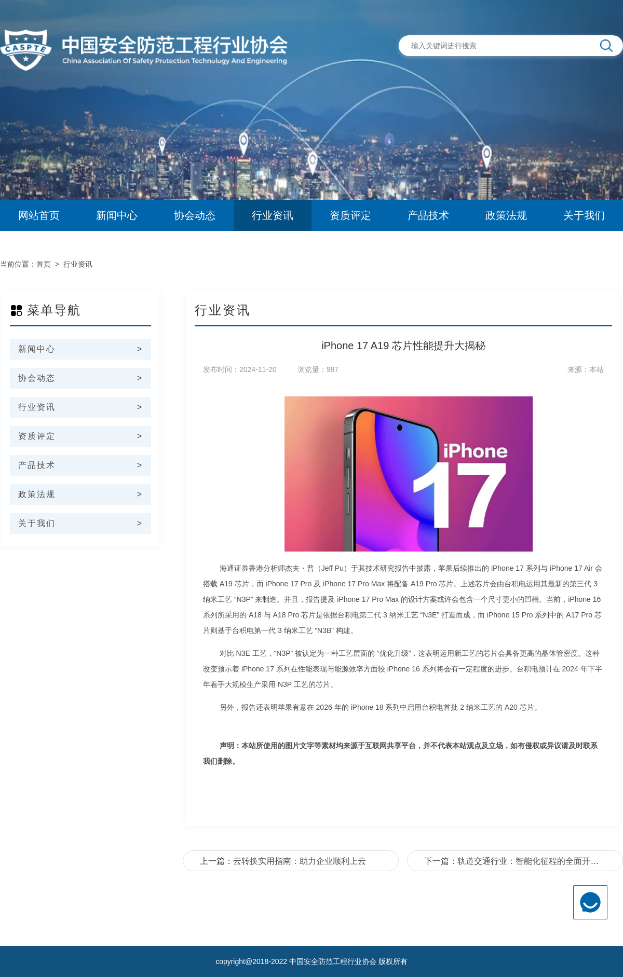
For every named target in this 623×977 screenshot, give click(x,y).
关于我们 (584, 215)
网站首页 (39, 215)
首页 (43, 264)
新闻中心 (117, 215)
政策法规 (506, 215)
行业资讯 (272, 215)
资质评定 (350, 215)
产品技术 (428, 215)
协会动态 (194, 215)
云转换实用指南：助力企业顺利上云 (299, 861)
